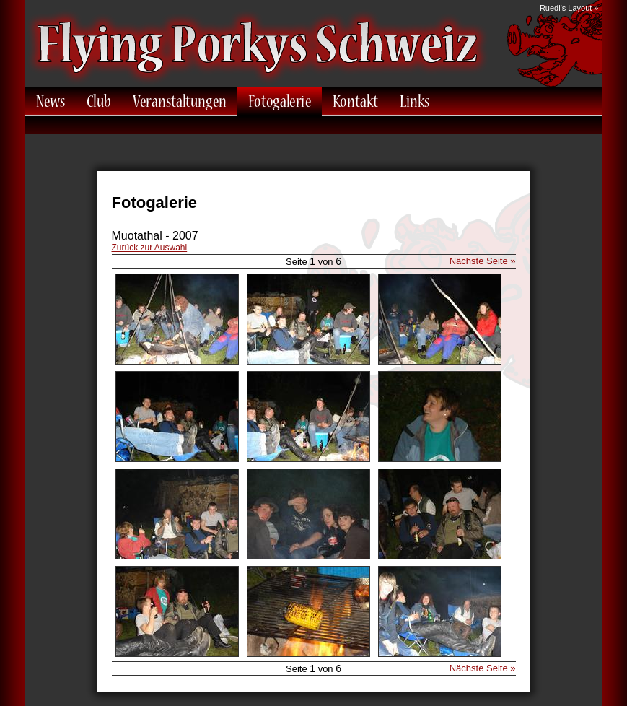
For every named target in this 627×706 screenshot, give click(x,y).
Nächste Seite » (483, 261)
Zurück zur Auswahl (150, 248)
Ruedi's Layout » (569, 8)
